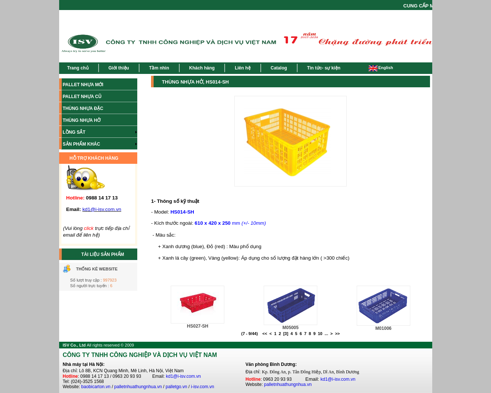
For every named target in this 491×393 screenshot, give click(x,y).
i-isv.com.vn (202, 386)
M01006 (383, 328)
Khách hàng (202, 68)
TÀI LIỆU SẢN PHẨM (102, 254)
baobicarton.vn (95, 386)
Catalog (279, 68)
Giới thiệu (119, 68)
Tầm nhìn (159, 68)
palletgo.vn (176, 386)
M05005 (290, 327)
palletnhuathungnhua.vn (138, 386)
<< (264, 333)
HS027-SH (197, 326)
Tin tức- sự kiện (323, 68)
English (381, 67)
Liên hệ (242, 68)
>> (337, 333)
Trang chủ (78, 68)
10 (320, 333)
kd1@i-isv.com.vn (183, 376)
